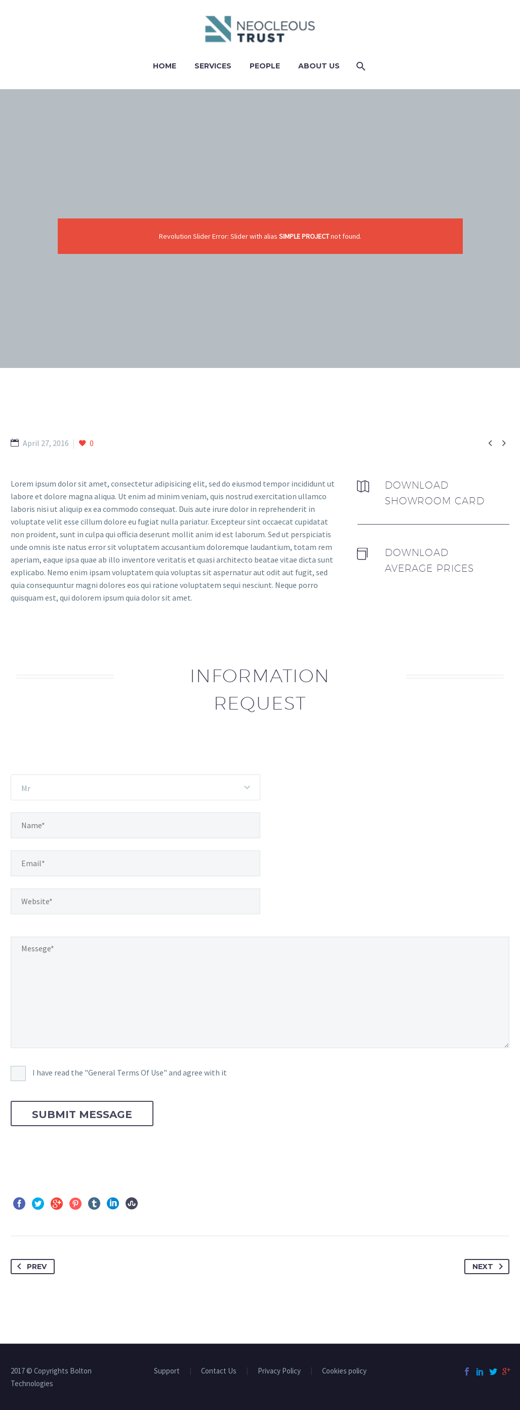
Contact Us (218, 1371)
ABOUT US (319, 65)
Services (212, 65)
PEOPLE (265, 65)
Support (167, 1371)
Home (164, 65)
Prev (30, 1266)
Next (489, 1266)
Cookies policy (344, 1371)
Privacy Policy (279, 1371)
